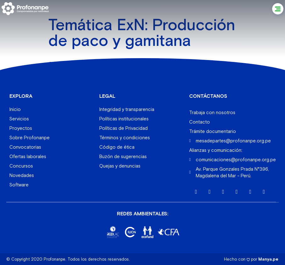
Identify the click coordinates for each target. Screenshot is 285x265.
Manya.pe (268, 259)
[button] (277, 8)
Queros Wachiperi (69, 63)
